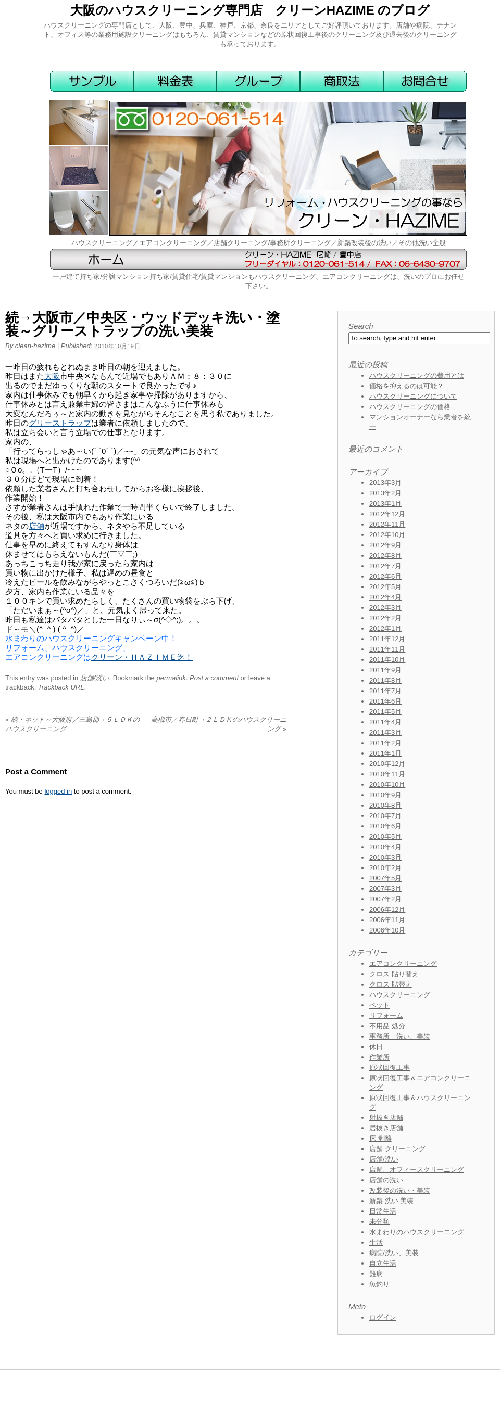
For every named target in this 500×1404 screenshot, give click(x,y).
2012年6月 (385, 576)
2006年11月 (387, 920)
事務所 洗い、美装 (399, 1036)
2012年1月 (385, 628)
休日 (376, 1047)
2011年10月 (387, 659)
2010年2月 (385, 868)
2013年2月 (385, 493)
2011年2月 (385, 743)
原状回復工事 (389, 1067)
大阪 (52, 376)
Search (360, 326)
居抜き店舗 (386, 1128)
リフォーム (386, 1015)
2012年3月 (385, 607)
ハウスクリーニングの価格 (410, 407)
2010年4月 (385, 847)
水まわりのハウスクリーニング (416, 1232)
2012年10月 (387, 535)
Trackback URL (61, 687)
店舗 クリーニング (397, 1149)
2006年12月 (387, 909)
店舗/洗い (94, 678)
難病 (376, 1274)
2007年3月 (385, 888)
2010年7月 (385, 816)
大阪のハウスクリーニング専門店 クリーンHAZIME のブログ (250, 10)
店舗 (36, 525)
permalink (170, 678)
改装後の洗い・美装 (399, 1190)
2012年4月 (385, 597)
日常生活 (382, 1211)
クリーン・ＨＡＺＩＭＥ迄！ (142, 657)
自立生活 (382, 1263)
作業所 (379, 1057)
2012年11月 (387, 524)
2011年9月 (385, 670)
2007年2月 (385, 899)
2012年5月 (385, 587)
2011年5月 (385, 712)
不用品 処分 (387, 1026)
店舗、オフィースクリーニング (416, 1169)
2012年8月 (385, 555)
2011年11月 (387, 649)
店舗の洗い (386, 1180)
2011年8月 (385, 680)
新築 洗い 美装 (391, 1201)
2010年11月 (387, 774)
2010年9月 (385, 795)
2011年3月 (385, 732)
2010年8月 (385, 805)
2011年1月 (385, 753)
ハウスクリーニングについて (413, 396)
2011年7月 (385, 691)
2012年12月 (387, 514)
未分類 (379, 1222)
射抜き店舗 (386, 1117)
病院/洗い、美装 (394, 1253)
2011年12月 (387, 639)
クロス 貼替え (390, 984)
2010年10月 (387, 784)
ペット (379, 1005)
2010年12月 (387, 764)
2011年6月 (385, 701)
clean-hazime (35, 346)
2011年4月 (385, 722)
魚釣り (379, 1284)
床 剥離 (380, 1138)
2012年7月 (385, 566)
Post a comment (214, 678)
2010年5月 (385, 836)
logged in (58, 791)
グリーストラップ (60, 422)
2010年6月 (385, 826)
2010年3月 (385, 857)
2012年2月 (385, 618)
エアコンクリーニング (403, 963)
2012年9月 (385, 545)
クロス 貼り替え (394, 974)
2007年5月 (385, 878)
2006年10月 (387, 930)
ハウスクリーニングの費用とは (416, 375)
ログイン (382, 1317)
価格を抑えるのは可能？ (406, 386)
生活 (376, 1242)
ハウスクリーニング (399, 995)
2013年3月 (385, 483)
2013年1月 (385, 503)
